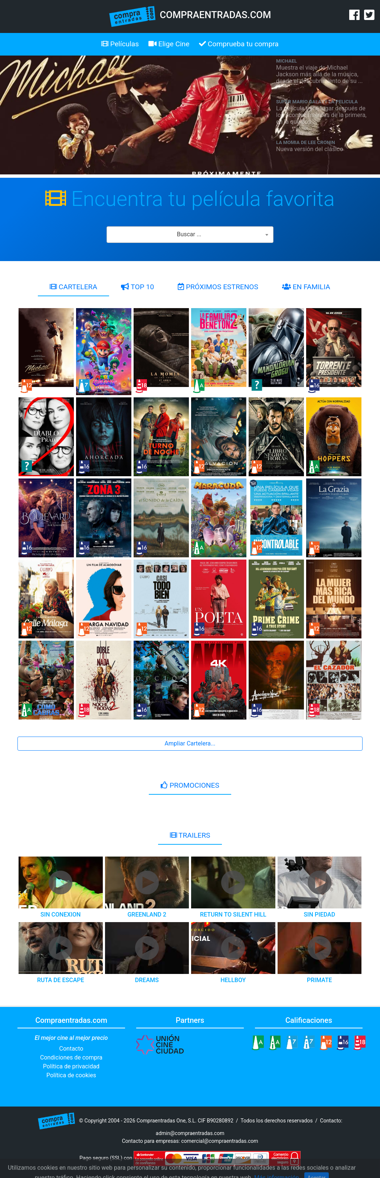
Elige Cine (169, 44)
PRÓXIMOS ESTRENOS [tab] (218, 287)
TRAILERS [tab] (190, 835)
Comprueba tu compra (239, 44)
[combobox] (190, 234)
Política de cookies (71, 1075)
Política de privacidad (71, 1066)
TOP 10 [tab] (137, 287)
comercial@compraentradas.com (219, 1141)
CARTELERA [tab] (73, 287)
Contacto (71, 1048)
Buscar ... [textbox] (189, 234)
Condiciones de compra (71, 1057)
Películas (120, 44)
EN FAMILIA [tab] (306, 287)
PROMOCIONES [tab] (190, 785)
